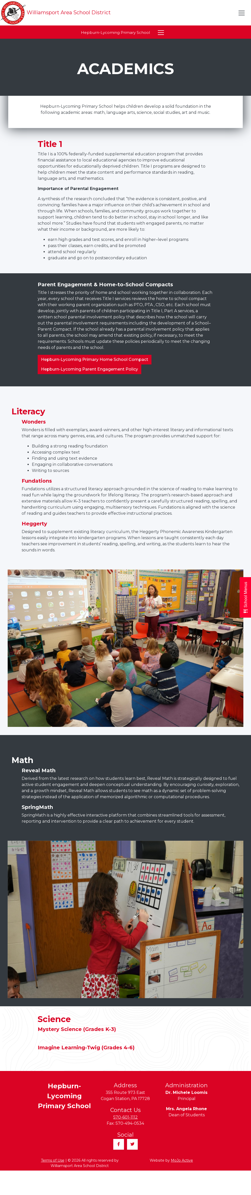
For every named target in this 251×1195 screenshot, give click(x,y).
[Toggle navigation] (242, 13)
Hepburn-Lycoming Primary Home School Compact (94, 359)
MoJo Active (182, 1160)
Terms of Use (52, 1160)
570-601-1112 (125, 1117)
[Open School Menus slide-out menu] (245, 597)
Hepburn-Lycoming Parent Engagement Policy (89, 369)
